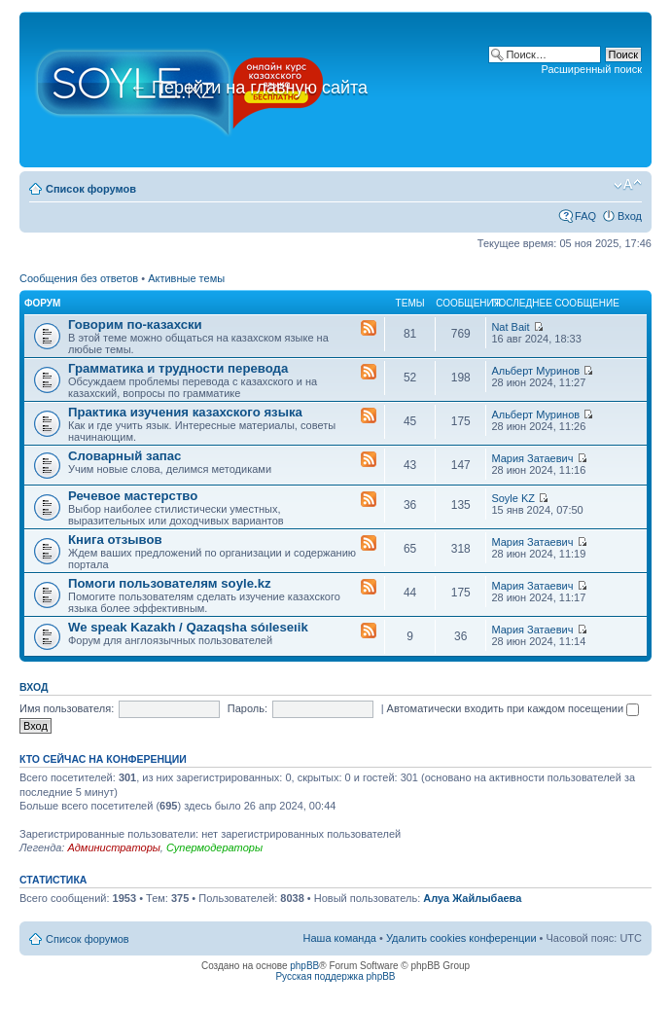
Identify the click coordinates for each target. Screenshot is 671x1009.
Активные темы (186, 278)
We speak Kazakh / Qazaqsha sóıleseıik (188, 627)
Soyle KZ (513, 498)
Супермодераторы (214, 847)
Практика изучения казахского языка (185, 412)
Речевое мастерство (132, 495)
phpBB (304, 965)
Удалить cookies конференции (461, 938)
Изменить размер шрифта (628, 185)
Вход (630, 216)
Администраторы (113, 847)
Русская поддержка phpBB (335, 976)
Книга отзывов (115, 539)
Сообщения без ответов (78, 278)
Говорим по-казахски (135, 324)
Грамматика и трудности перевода (178, 368)
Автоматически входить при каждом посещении (513, 708)
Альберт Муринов (535, 371)
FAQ (585, 216)
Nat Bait (510, 327)
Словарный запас (124, 456)
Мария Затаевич (532, 458)
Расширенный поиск (591, 69)
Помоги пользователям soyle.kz (169, 583)
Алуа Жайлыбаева (472, 898)
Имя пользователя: (66, 708)
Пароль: (247, 708)
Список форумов (91, 189)
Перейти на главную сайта (248, 87)
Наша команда (339, 938)
